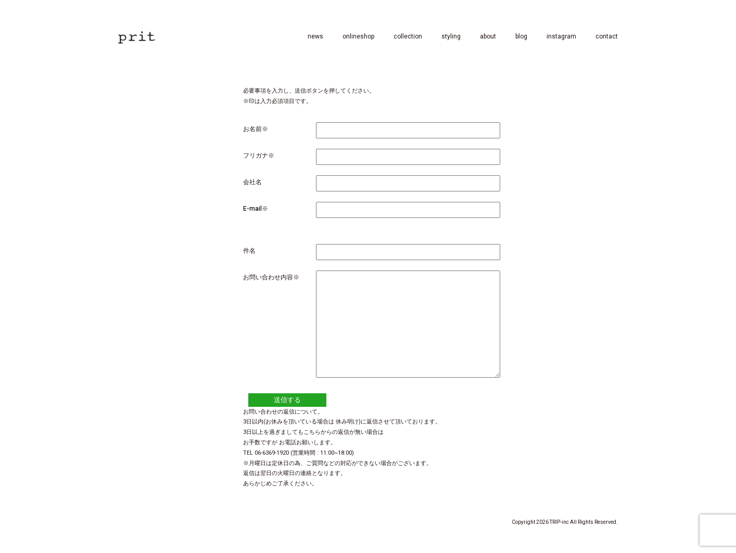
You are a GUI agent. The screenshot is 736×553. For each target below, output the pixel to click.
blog (521, 36)
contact (606, 36)
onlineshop (358, 36)
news (315, 36)
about (488, 36)
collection (408, 36)
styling (451, 36)
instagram (561, 36)
